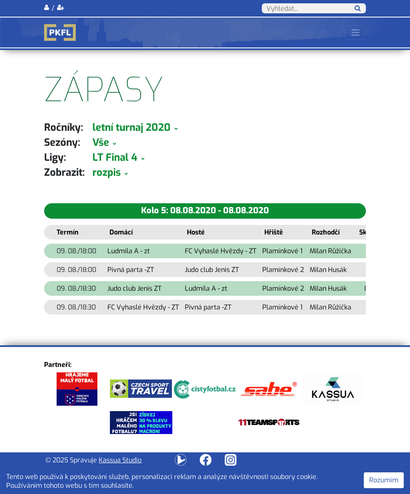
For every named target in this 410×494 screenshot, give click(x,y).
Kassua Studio (120, 460)
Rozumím (383, 480)
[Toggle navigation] (355, 32)
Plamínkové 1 (282, 251)
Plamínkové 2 (283, 269)
